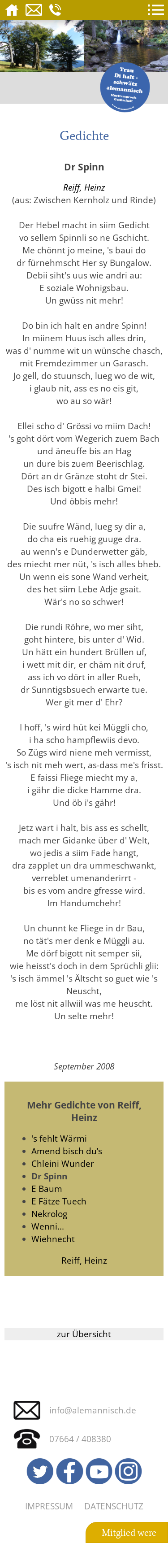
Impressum (49, 1506)
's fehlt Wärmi (59, 1138)
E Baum (46, 1188)
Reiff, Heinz (84, 187)
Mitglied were (129, 1533)
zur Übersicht (84, 1333)
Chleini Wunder (62, 1163)
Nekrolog (49, 1213)
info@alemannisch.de (92, 1410)
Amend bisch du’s (66, 1150)
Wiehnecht (53, 1238)
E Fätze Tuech (58, 1201)
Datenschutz (113, 1506)
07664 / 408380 (80, 1438)
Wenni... (47, 1226)
